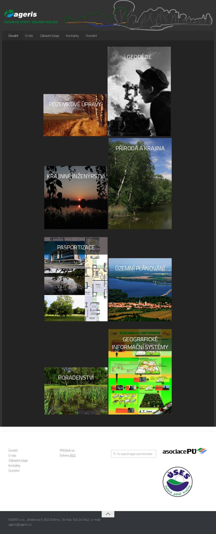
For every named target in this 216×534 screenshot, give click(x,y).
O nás (28, 36)
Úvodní (13, 36)
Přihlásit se (67, 451)
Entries (68, 456)
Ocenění (87, 36)
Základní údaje (48, 36)
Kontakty (69, 36)
